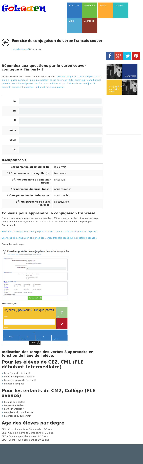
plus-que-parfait (39, 80)
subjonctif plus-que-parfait (50, 87)
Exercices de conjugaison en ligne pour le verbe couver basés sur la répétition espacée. (50, 231)
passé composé (19, 80)
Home (14, 49)
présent (61, 76)
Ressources (23, 49)
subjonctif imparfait (22, 87)
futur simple (86, 76)
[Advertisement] (125, 115)
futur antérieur (77, 80)
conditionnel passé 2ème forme (65, 83)
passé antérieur (58, 80)
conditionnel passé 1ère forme (28, 83)
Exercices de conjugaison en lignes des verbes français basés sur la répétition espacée (49, 238)
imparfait (72, 76)
